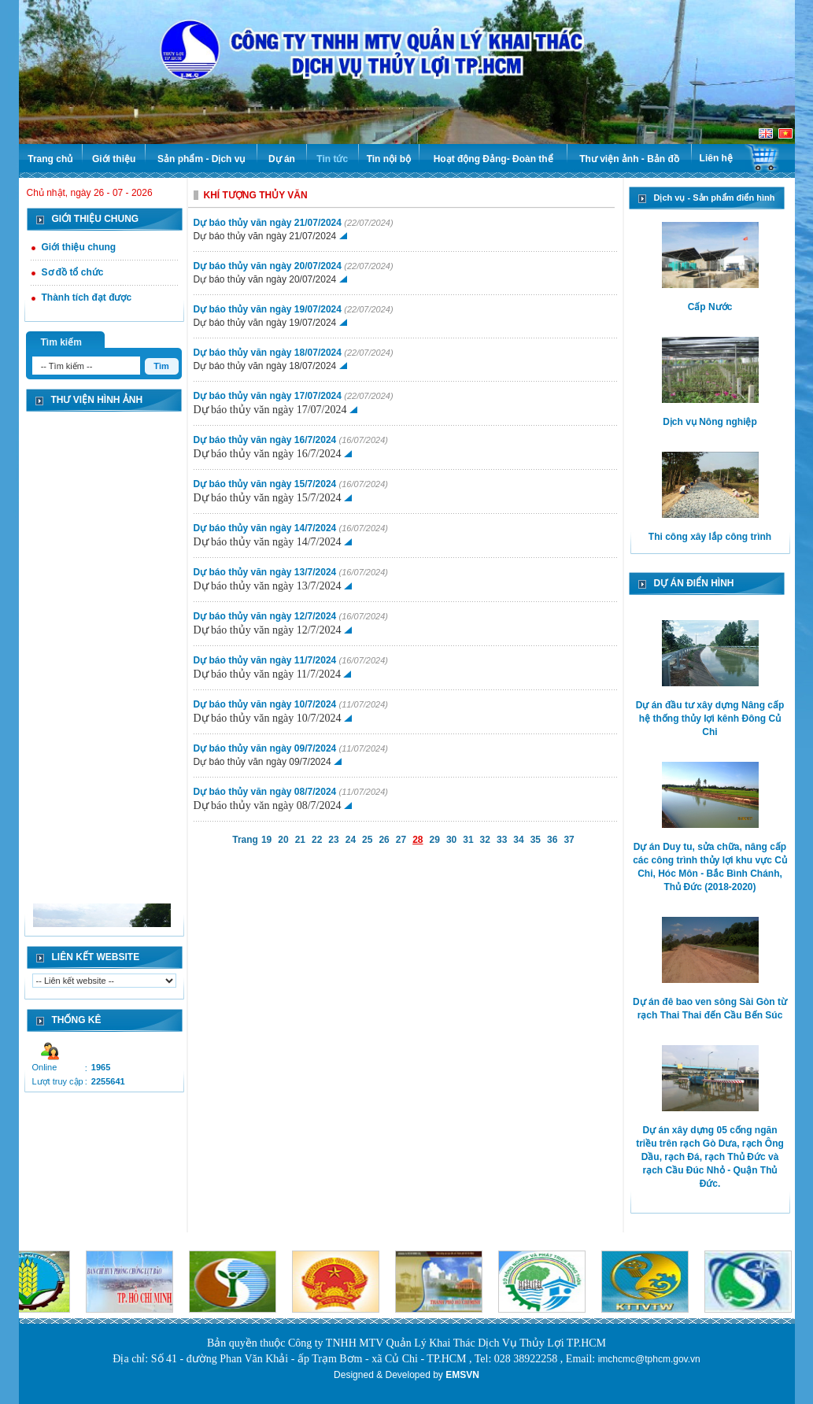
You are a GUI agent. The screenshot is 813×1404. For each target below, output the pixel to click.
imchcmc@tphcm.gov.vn (649, 1359)
